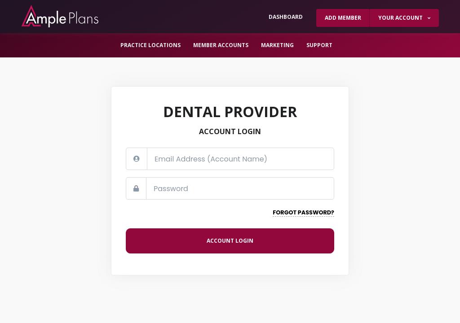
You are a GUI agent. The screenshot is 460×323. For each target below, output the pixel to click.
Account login (230, 240)
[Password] (240, 188)
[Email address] (240, 159)
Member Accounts (220, 45)
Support (319, 45)
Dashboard (286, 17)
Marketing (277, 45)
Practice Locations (150, 45)
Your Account (401, 18)
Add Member (343, 18)
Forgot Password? (303, 212)
